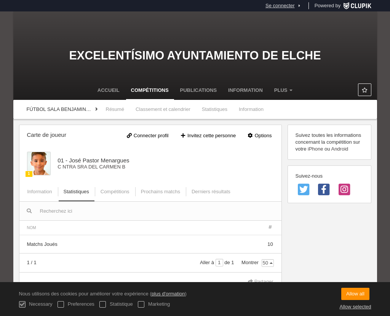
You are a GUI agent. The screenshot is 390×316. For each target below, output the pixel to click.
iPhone (315, 149)
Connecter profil (147, 135)
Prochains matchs (160, 191)
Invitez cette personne (208, 135)
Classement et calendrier (163, 109)
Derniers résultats (211, 191)
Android (339, 149)
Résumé (115, 109)
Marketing (154, 304)
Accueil (109, 90)
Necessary (36, 304)
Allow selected (355, 307)
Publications (198, 90)
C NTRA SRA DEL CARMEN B (91, 167)
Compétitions (150, 90)
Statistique (116, 304)
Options (259, 135)
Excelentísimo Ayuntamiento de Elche (195, 55)
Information (245, 90)
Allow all (355, 294)
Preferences (76, 304)
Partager (260, 281)
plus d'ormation (168, 294)
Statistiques (214, 109)
